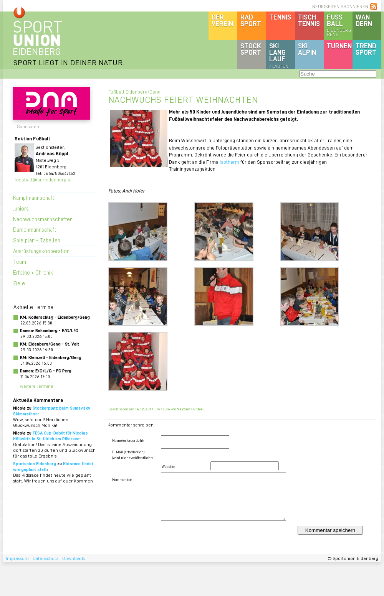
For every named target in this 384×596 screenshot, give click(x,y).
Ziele (19, 283)
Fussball (340, 25)
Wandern (364, 20)
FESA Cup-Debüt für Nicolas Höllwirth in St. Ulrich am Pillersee (50, 435)
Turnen (339, 45)
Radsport (250, 20)
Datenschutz (45, 558)
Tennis (280, 17)
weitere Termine (36, 386)
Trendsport (366, 48)
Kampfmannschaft (33, 197)
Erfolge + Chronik (33, 272)
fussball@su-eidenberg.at (43, 179)
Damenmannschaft (34, 229)
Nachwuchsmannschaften (43, 219)
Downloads (73, 558)
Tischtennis (309, 20)
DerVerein (222, 20)
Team (19, 261)
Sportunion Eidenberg (34, 463)
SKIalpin (307, 48)
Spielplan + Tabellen (36, 240)
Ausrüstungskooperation (41, 250)
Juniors (21, 208)
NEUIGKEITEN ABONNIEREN (340, 6)
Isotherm (229, 161)
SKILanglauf (278, 55)
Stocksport (250, 48)
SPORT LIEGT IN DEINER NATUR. (68, 62)
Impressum (17, 558)
